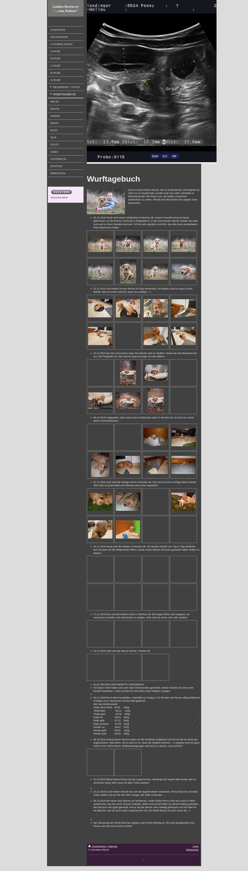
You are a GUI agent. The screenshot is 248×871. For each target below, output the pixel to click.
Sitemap (112, 846)
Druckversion (97, 846)
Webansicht (192, 849)
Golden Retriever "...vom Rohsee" (65, 9)
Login (196, 846)
